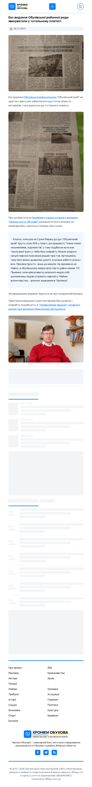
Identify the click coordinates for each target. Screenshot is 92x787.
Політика (52, 705)
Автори (12, 678)
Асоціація (53, 694)
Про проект (15, 668)
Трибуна (13, 694)
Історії (12, 700)
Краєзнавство (56, 673)
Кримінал (52, 716)
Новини (12, 689)
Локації (12, 684)
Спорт (12, 716)
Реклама (13, 673)
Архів (50, 678)
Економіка (14, 710)
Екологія (13, 721)
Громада (52, 689)
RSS (49, 668)
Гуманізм (52, 700)
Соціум (12, 705)
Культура (52, 710)
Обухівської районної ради (40, 97)
